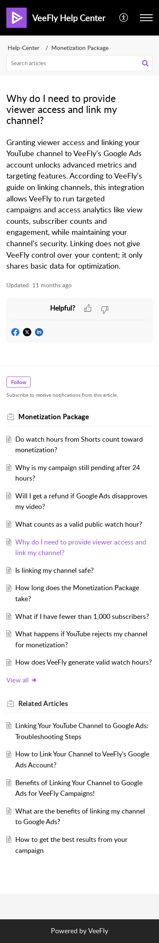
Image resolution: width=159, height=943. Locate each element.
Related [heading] (43, 703)
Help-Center (23, 48)
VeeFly (98, 930)
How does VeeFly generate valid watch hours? (83, 662)
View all (21, 680)
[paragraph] (79, 204)
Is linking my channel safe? (54, 570)
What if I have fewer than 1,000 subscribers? (82, 616)
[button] (124, 17)
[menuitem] (124, 17)
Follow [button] (18, 382)
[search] (79, 63)
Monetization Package (80, 48)
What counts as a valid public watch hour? (78, 524)
